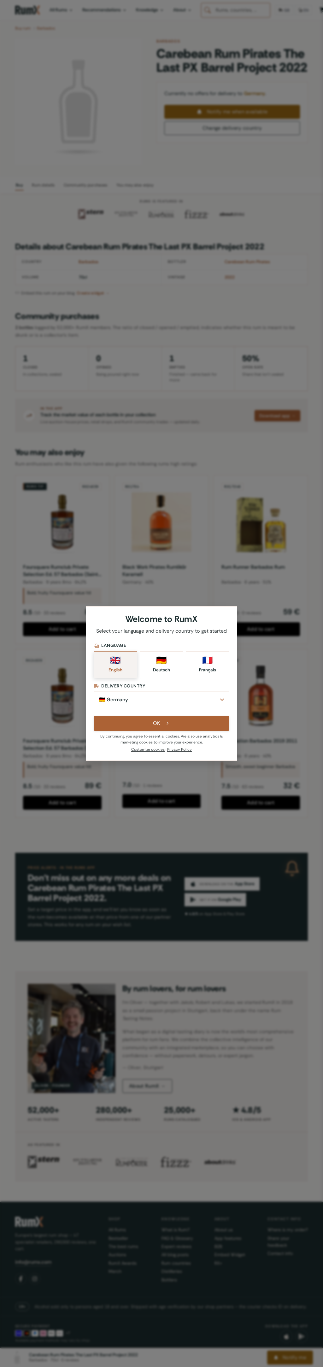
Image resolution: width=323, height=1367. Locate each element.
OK (161, 723)
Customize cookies (148, 749)
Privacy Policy (179, 749)
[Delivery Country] (161, 700)
